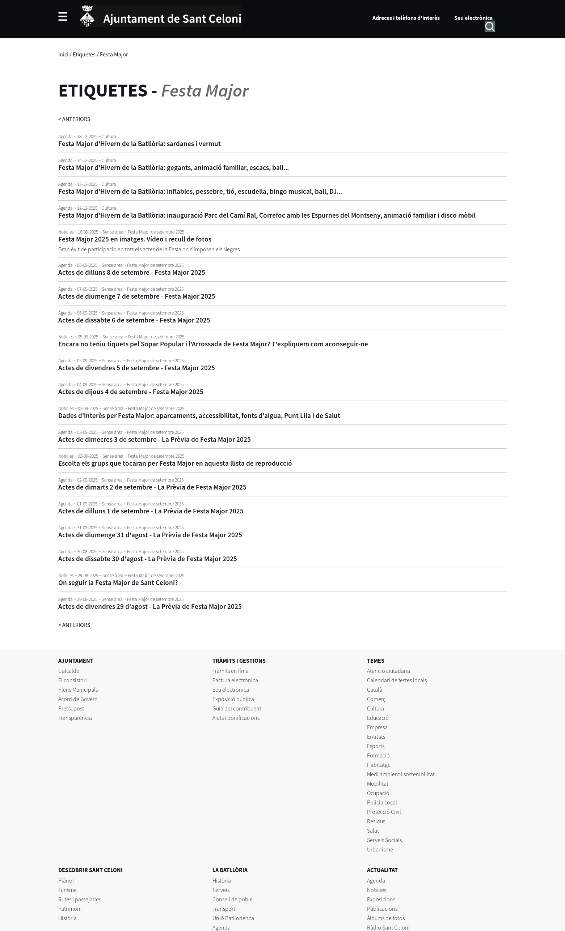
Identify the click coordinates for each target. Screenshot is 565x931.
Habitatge (379, 764)
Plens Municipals (78, 689)
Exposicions (381, 899)
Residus (376, 821)
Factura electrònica (235, 680)
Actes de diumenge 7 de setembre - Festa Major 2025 (136, 296)
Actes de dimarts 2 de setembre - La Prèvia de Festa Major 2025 (152, 487)
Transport (223, 908)
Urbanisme (380, 849)
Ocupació (378, 793)
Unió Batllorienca (233, 918)
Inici (63, 54)
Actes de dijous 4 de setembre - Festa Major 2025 (130, 391)
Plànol (66, 880)
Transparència (75, 717)
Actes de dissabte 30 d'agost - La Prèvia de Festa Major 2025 (147, 558)
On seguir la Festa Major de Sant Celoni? (118, 582)
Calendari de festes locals (397, 680)
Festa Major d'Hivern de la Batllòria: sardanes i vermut (139, 143)
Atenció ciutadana (388, 670)
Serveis (220, 889)
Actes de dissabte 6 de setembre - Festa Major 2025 (134, 320)
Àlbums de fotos (386, 918)
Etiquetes (84, 54)
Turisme (67, 889)
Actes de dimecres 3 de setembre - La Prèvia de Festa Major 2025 (154, 439)
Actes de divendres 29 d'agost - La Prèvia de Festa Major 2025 (150, 606)
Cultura (375, 708)
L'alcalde (68, 670)
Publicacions (382, 908)
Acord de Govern (78, 698)
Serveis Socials (384, 840)
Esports (375, 746)
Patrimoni (70, 908)
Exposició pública (233, 698)
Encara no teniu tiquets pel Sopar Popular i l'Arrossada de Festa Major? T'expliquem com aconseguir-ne (213, 343)
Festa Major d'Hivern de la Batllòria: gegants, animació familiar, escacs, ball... (173, 167)
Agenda (221, 927)
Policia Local (382, 802)
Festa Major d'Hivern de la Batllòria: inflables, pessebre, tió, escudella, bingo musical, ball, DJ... (200, 191)
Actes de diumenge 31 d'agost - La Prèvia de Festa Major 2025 (150, 534)
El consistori (72, 680)
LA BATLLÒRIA (230, 870)
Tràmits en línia (230, 670)
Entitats (376, 736)
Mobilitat (377, 783)
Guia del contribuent (236, 708)
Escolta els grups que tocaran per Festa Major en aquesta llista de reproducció (175, 463)
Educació (378, 717)
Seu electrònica (473, 17)
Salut (373, 830)
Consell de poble (232, 899)
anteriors (74, 119)
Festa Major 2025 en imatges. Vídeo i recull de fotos (134, 239)
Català (374, 689)
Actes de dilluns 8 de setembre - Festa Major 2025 (131, 272)
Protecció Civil (384, 811)
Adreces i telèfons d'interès (406, 17)
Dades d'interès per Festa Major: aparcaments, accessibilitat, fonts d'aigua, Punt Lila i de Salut (199, 415)
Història (67, 918)
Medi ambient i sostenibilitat (401, 774)
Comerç (376, 698)
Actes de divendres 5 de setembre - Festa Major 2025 (136, 367)
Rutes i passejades (79, 899)
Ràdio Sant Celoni (388, 927)
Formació (378, 755)
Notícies (376, 889)
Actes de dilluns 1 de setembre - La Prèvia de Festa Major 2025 (151, 511)
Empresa (377, 727)
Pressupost (71, 708)
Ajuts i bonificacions (236, 717)
